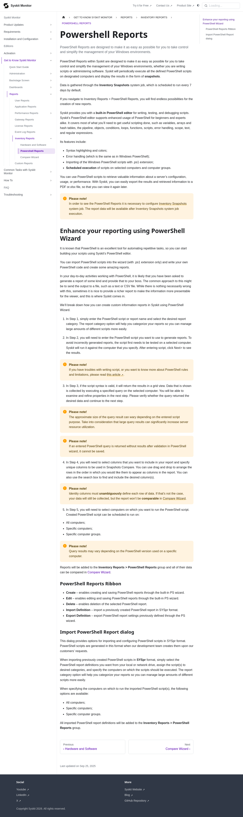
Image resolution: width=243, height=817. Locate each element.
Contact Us (162, 5)
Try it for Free (141, 5)
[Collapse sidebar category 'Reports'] (51, 94)
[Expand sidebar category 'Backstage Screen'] (51, 80)
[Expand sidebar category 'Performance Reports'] (51, 113)
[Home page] (63, 17)
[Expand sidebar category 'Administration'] (51, 74)
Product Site (184, 5)
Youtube (21, 789)
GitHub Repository (135, 800)
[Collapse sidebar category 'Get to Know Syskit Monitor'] (51, 60)
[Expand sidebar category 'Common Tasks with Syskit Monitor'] (51, 172)
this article (113, 374)
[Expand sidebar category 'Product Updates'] (51, 25)
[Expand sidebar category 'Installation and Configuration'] (51, 39)
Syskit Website (133, 789)
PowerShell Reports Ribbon (221, 29)
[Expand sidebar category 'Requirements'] (51, 32)
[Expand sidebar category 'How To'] (51, 180)
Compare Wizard (174, 498)
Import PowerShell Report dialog (220, 36)
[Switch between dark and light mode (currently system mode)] (198, 5)
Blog (127, 794)
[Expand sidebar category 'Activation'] (51, 53)
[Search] (221, 6)
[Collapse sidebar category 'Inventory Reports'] (51, 138)
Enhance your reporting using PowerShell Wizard (218, 21)
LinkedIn (21, 794)
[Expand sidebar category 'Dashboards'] (51, 87)
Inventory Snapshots (173, 203)
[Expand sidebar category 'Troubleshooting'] (51, 195)
